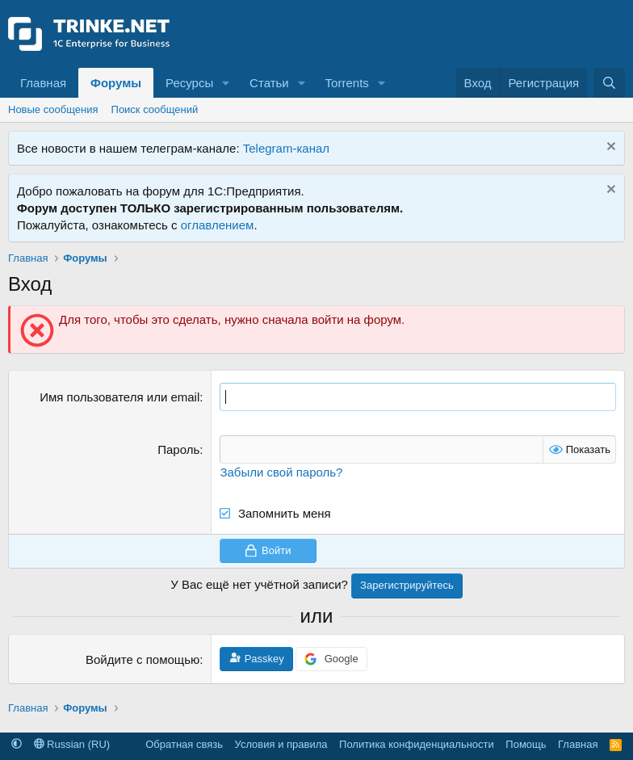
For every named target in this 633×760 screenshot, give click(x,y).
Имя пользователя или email (119, 397)
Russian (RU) (72, 744)
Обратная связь (184, 744)
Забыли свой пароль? (281, 472)
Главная (43, 83)
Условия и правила (281, 744)
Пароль (178, 449)
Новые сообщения (53, 109)
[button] (226, 83)
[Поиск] (609, 83)
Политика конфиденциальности (416, 744)
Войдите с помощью (142, 659)
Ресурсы (189, 83)
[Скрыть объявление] (609, 148)
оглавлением (217, 225)
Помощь (525, 744)
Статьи (269, 83)
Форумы (115, 83)
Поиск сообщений (155, 109)
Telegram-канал (286, 148)
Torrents (347, 83)
